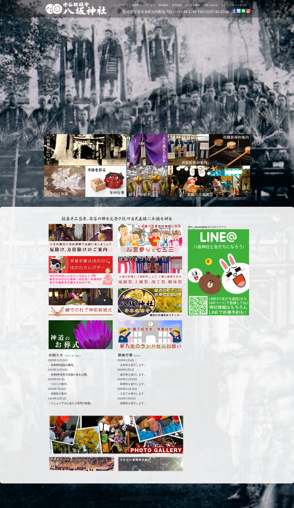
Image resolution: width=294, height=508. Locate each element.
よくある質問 (192, 5)
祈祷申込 (137, 5)
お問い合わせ (210, 5)
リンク (225, 5)
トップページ (121, 5)
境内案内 (163, 5)
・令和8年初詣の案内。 (62, 364)
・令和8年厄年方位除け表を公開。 (68, 374)
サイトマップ (239, 5)
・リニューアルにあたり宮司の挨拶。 (70, 403)
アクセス (150, 5)
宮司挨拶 (177, 5)
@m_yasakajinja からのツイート (207, 226)
